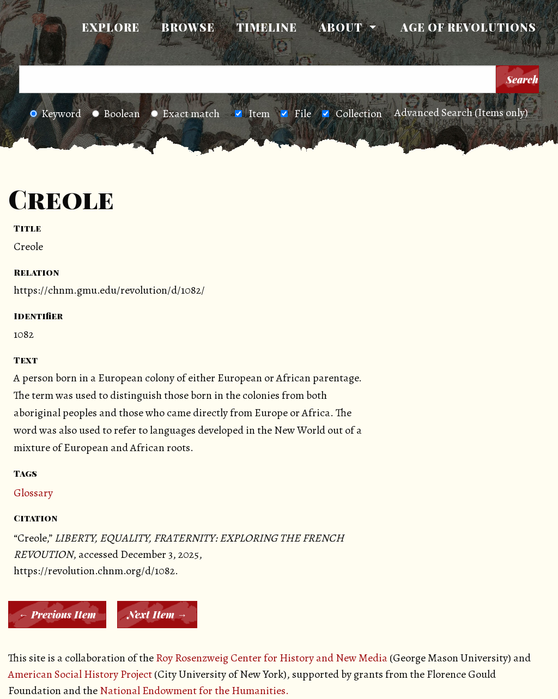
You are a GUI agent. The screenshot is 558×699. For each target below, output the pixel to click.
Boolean (116, 113)
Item (259, 113)
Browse (188, 27)
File (302, 113)
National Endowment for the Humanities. (194, 690)
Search (522, 79)
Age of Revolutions (468, 27)
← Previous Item (57, 614)
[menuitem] (111, 27)
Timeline (266, 27)
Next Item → (157, 614)
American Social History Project (80, 674)
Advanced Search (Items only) (461, 112)
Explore (111, 27)
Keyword (55, 113)
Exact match (185, 113)
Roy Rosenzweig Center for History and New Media (271, 658)
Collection (359, 113)
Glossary (33, 492)
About (340, 27)
